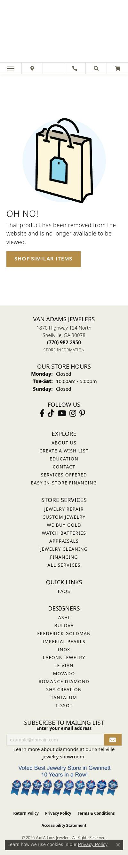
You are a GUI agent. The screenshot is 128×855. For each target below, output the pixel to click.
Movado (64, 673)
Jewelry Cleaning (64, 549)
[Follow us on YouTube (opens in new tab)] (62, 413)
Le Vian (64, 665)
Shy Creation (64, 689)
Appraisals (64, 541)
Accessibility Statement (64, 825)
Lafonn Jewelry (64, 657)
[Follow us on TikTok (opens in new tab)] (51, 413)
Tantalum (64, 697)
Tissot (63, 705)
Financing (64, 557)
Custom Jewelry (64, 517)
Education (64, 459)
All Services (63, 565)
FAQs (64, 591)
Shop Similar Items (43, 259)
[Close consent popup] (118, 845)
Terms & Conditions (96, 813)
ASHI (64, 617)
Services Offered (64, 475)
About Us (64, 443)
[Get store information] (64, 350)
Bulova (64, 625)
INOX (64, 649)
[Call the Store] (64, 342)
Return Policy (26, 813)
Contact (64, 467)
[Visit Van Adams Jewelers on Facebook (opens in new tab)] (42, 413)
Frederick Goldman (64, 633)
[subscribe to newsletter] (113, 740)
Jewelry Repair (64, 509)
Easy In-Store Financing (64, 483)
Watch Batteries (64, 533)
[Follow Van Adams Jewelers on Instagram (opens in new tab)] (72, 413)
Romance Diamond (64, 681)
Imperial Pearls (64, 641)
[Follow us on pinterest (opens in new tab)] (82, 413)
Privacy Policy (58, 813)
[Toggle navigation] (10, 68)
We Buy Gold (64, 525)
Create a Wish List (64, 451)
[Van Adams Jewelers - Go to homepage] (64, 32)
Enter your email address (64, 728)
